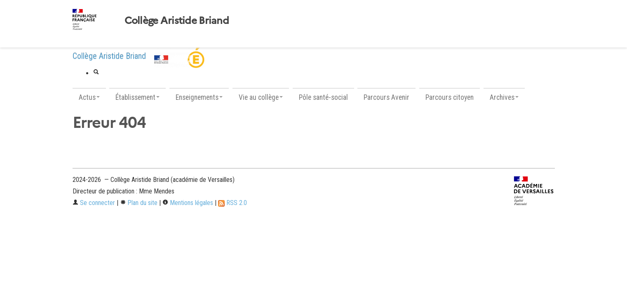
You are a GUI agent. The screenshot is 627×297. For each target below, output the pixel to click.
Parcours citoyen (449, 97)
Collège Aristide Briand (176, 20)
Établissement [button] (137, 97)
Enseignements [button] (199, 97)
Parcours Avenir (386, 97)
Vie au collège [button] (261, 97)
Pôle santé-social (323, 97)
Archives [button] (504, 97)
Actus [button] (89, 97)
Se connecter (94, 203)
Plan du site (138, 203)
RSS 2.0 (232, 203)
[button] (96, 72)
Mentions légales (187, 203)
